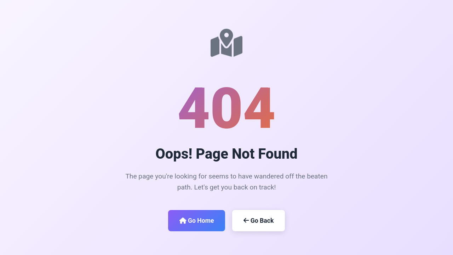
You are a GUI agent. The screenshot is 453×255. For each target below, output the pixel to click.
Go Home (196, 220)
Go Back (258, 220)
